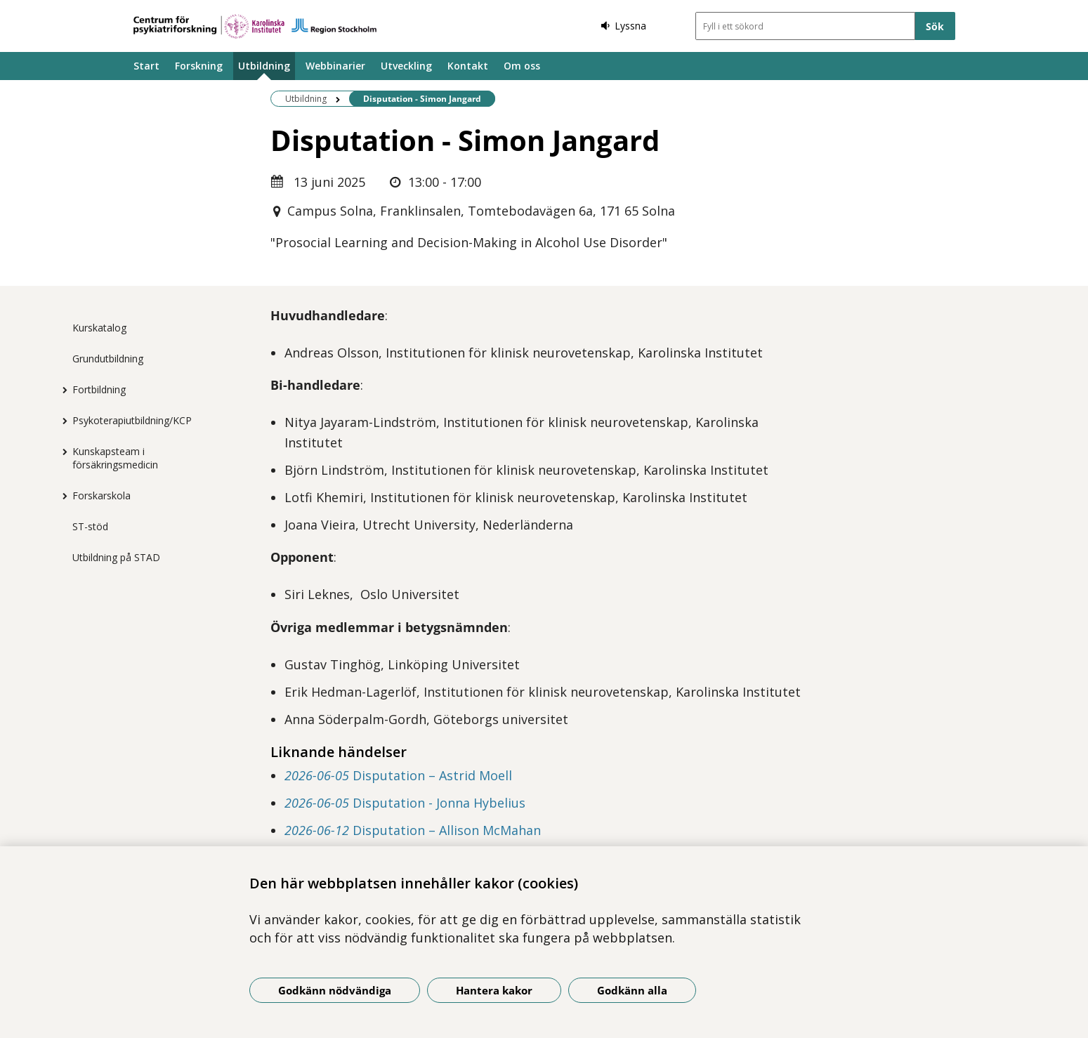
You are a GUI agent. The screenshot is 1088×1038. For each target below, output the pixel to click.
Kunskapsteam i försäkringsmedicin (115, 458)
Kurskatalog (99, 327)
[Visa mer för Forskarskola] (62, 495)
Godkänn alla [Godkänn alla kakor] (632, 990)
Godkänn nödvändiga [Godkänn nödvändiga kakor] (334, 990)
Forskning (199, 65)
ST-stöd (90, 526)
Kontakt (467, 65)
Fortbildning (99, 389)
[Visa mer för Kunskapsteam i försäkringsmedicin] (62, 451)
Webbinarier (335, 65)
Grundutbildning (107, 358)
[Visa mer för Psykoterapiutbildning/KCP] (62, 420)
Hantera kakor (494, 990)
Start (146, 65)
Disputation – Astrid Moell (398, 775)
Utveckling (406, 65)
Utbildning (264, 65)
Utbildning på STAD (116, 557)
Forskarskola (101, 495)
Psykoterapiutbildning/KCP (132, 420)
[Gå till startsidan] (254, 26)
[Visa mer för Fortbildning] (62, 389)
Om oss (522, 65)
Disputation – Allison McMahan (412, 830)
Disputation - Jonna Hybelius (404, 802)
